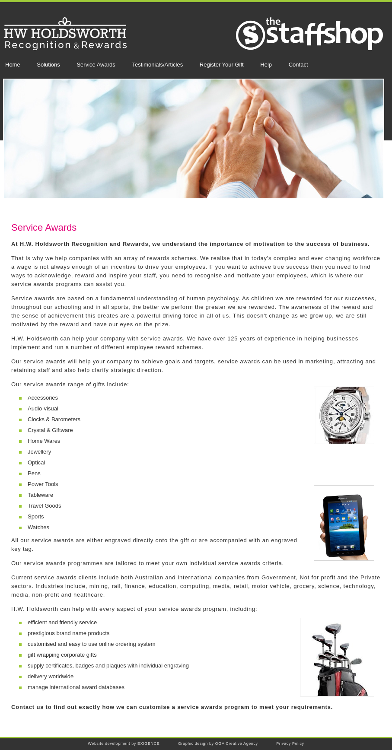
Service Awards (95, 64)
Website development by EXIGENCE (123, 743)
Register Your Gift (222, 64)
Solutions (48, 64)
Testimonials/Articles (157, 64)
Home (12, 64)
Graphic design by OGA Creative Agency (218, 743)
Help (266, 64)
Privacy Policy (290, 743)
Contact (298, 64)
